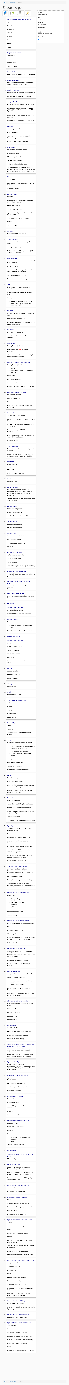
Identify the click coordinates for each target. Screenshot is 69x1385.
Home (5, 2)
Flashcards (13, 2)
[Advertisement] (51, 60)
